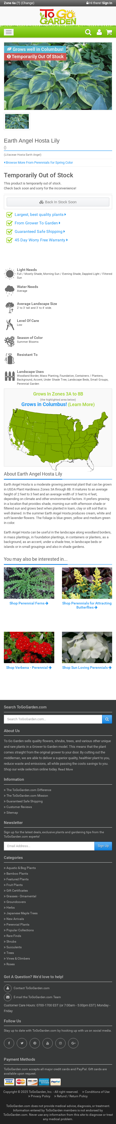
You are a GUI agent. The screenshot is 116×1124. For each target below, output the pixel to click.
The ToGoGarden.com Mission (26, 795)
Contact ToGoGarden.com (32, 988)
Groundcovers (15, 902)
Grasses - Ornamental (20, 896)
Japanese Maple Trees (21, 913)
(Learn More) (81, 404)
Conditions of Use (96, 1092)
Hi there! (99, 3)
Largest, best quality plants (40, 214)
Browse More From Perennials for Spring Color (38, 162)
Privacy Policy (39, 1096)
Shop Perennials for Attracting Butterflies (87, 605)
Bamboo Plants (16, 873)
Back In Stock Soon (57, 202)
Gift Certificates (16, 890)
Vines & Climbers (17, 958)
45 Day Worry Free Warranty (41, 240)
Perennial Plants (16, 924)
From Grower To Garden (37, 223)
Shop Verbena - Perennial (29, 667)
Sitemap (11, 812)
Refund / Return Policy (71, 1096)
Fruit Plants (13, 885)
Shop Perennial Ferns (29, 603)
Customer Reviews (18, 807)
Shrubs (10, 941)
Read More (65, 769)
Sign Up (103, 846)
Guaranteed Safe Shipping (40, 231)
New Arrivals (14, 919)
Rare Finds (12, 936)
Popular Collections (19, 930)
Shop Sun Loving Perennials (87, 667)
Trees (9, 953)
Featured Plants (16, 879)
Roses (9, 964)
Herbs (9, 907)
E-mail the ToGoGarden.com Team (37, 997)
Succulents (13, 947)
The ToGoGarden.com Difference (27, 790)
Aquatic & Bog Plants (20, 868)
